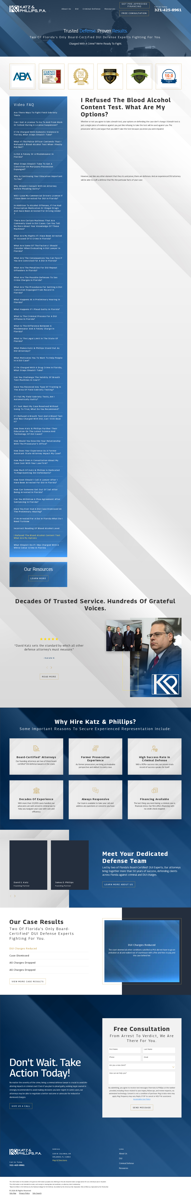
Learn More (38, 578)
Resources (123, 1168)
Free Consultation (134, 13)
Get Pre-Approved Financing (134, 5)
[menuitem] (38, 114)
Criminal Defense (126, 1163)
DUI (120, 1158)
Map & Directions (60, 1160)
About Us (123, 1153)
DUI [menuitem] (77, 9)
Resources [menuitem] (110, 9)
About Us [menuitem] (66, 9)
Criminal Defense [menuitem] (92, 9)
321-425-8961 (167, 10)
